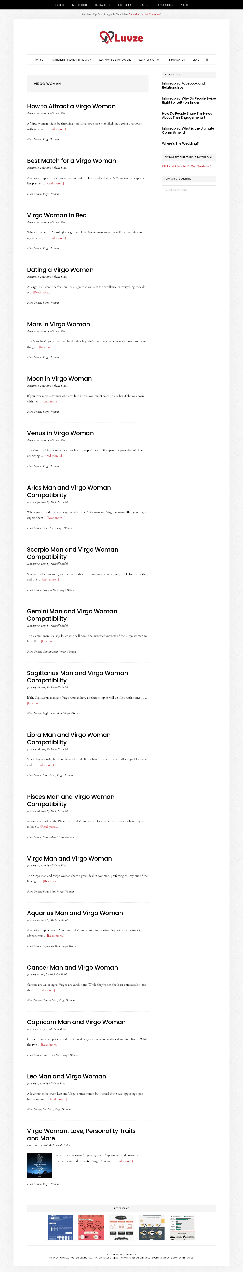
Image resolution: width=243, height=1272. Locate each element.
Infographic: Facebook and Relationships (183, 85)
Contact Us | (67, 1256)
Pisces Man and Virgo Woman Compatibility (71, 800)
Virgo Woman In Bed (57, 215)
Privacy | (54, 1256)
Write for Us (186, 1256)
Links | (148, 1256)
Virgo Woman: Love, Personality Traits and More (82, 1134)
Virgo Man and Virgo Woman (70, 858)
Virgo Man (49, 891)
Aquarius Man (51, 945)
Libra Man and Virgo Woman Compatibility (69, 738)
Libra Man (49, 774)
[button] (207, 59)
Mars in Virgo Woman (59, 324)
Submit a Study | (161, 1256)
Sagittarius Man (52, 713)
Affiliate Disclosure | (102, 1256)
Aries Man (49, 527)
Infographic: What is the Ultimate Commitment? (188, 130)
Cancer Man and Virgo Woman (73, 966)
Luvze (121, 37)
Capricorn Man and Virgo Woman (77, 1021)
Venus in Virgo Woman (61, 433)
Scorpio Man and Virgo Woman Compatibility (73, 553)
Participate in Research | (129, 1256)
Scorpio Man (50, 589)
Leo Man (48, 1108)
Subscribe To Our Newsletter (144, 14)
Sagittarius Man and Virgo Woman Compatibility (78, 676)
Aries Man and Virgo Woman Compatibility (69, 491)
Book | (174, 1256)
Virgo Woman (51, 139)
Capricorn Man (52, 1054)
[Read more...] (57, 129)
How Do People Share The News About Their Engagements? (187, 115)
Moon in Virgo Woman (60, 378)
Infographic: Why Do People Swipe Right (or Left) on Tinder (189, 100)
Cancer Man (50, 1000)
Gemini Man (50, 651)
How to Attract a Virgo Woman (72, 106)
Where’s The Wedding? (180, 143)
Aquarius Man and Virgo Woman (76, 912)
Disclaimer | (83, 1256)
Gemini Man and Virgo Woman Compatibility (73, 615)
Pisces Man (49, 836)
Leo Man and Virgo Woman (67, 1075)
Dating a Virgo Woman (61, 269)
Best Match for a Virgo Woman (72, 160)
